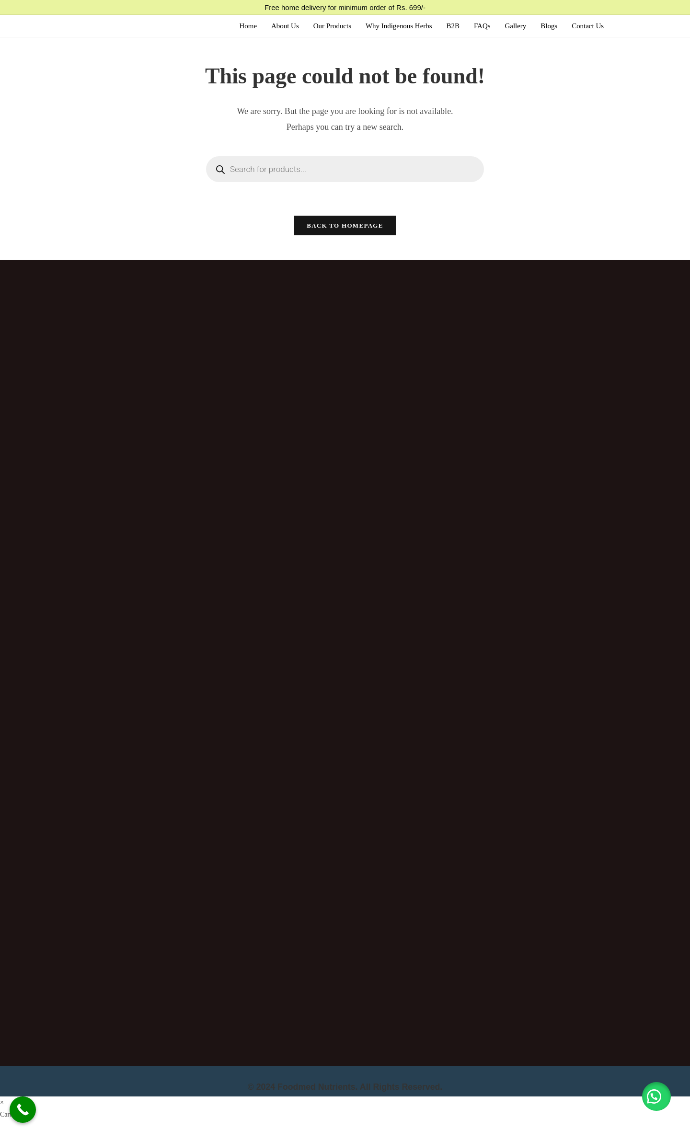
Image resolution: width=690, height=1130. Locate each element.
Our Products (331, 26)
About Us (284, 26)
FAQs (481, 26)
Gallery (515, 26)
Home (247, 26)
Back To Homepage (345, 226)
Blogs (548, 26)
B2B (453, 26)
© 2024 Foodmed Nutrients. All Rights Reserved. (345, 1087)
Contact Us (588, 26)
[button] (656, 1096)
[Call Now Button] (23, 1109)
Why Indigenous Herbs (398, 26)
